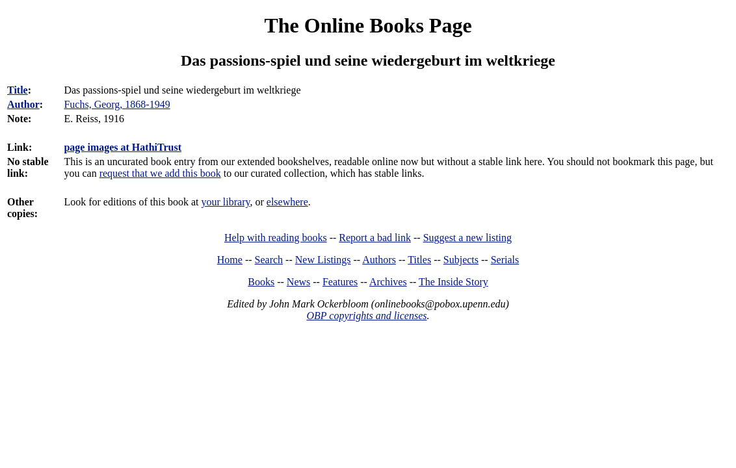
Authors (379, 259)
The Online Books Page (367, 25)
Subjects (461, 259)
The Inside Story (453, 281)
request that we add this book (160, 173)
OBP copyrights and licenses (366, 315)
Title (17, 90)
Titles (419, 259)
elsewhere (287, 201)
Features (340, 281)
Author (23, 104)
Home (230, 259)
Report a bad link (375, 237)
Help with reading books (275, 237)
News (298, 281)
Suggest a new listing (467, 237)
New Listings (323, 259)
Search (269, 259)
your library (226, 201)
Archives (388, 281)
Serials (505, 259)
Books (261, 281)
